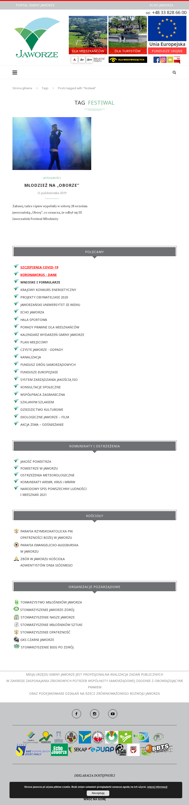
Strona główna (22, 88)
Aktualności (52, 178)
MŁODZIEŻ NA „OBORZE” (51, 185)
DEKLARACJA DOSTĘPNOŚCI (94, 775)
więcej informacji (157, 786)
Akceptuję (98, 793)
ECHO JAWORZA (161, 5)
